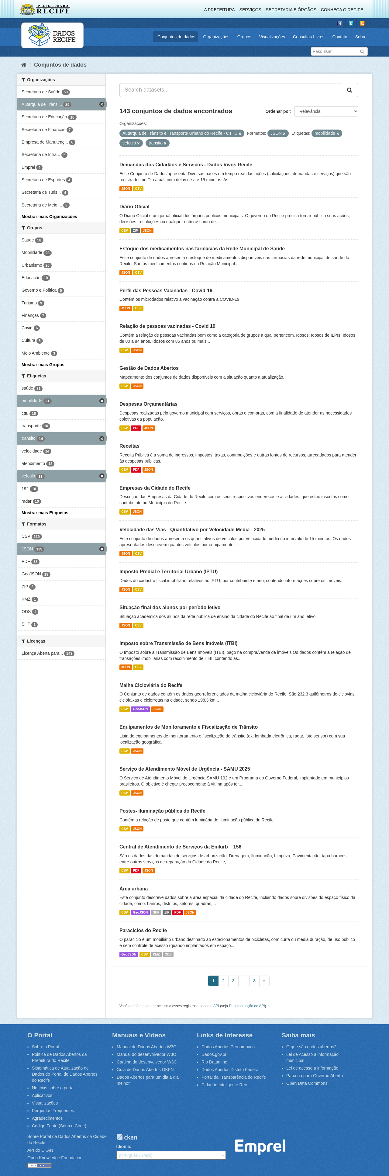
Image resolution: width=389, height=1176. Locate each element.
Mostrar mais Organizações (49, 216)
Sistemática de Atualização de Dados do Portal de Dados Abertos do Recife (65, 1074)
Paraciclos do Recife (143, 930)
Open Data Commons (306, 1083)
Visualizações (272, 36)
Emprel (260, 1147)
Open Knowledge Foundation (54, 1157)
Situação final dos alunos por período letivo (169, 607)
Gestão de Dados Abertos (149, 368)
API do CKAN (40, 1150)
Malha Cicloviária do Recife (150, 685)
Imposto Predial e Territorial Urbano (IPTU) (168, 571)
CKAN (126, 1137)
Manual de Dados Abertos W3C (146, 1046)
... (244, 980)
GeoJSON (140, 709)
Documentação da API (247, 1006)
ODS (168, 954)
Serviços (250, 9)
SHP (156, 912)
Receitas (129, 446)
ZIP (135, 230)
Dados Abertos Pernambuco (228, 1046)
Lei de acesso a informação (312, 1068)
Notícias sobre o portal (53, 1087)
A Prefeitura (219, 9)
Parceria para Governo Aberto (314, 1075)
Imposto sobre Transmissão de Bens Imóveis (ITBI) (178, 643)
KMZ (156, 954)
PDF (136, 428)
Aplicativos (42, 1095)
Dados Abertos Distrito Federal (230, 1069)
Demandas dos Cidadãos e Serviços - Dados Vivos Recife (185, 164)
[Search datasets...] (230, 90)
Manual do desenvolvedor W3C (146, 1054)
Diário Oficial (134, 206)
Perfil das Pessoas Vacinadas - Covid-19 (165, 290)
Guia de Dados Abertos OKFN (145, 1069)
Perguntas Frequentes (53, 1110)
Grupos (244, 36)
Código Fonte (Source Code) (59, 1125)
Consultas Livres (309, 36)
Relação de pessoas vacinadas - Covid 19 (167, 326)
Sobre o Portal (45, 1046)
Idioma (123, 1146)
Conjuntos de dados (176, 36)
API (216, 1006)
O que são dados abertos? (311, 1046)
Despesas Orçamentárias (148, 404)
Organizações (216, 36)
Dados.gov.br (213, 1054)
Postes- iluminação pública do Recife (162, 810)
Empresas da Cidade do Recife (155, 488)
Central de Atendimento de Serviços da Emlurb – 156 (180, 846)
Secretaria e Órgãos (291, 9)
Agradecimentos (47, 1118)
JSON (125, 188)
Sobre (361, 36)
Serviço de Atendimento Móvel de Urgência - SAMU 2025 (184, 769)
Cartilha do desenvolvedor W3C (147, 1062)
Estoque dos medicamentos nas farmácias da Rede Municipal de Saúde (202, 248)
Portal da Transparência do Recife (233, 1077)
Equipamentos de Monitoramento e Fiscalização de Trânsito (188, 727)
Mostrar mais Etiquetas (45, 512)
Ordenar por (278, 111)
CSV (138, 188)
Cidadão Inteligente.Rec (224, 1084)
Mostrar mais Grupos (43, 364)
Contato (339, 36)
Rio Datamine (214, 1062)
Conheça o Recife (342, 9)
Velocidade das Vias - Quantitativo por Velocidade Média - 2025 (192, 529)
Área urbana (133, 888)
